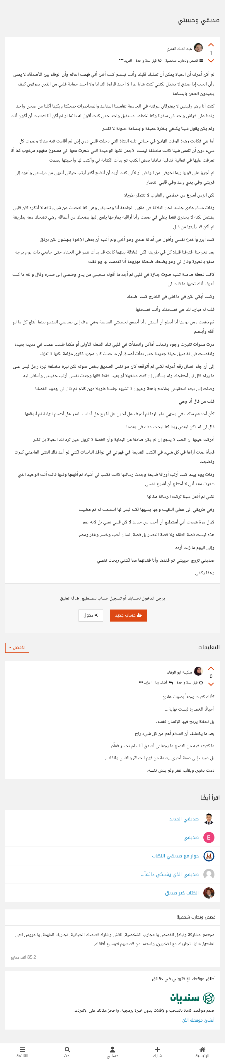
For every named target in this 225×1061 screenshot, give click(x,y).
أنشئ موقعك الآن (198, 1020)
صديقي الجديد (184, 819)
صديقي (191, 837)
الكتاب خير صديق (182, 893)
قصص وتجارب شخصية (183, 61)
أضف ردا (164, 683)
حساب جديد (128, 615)
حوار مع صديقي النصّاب (175, 856)
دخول (90, 615)
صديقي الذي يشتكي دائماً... (170, 874)
